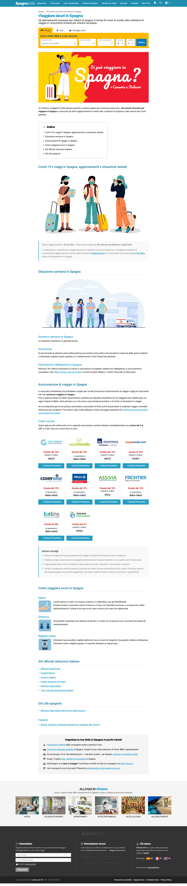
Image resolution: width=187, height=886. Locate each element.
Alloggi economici (53, 807)
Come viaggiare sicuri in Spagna (60, 145)
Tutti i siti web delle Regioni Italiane (57, 690)
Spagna (25, 3)
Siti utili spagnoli (52, 153)
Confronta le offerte (56, 745)
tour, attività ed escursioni (74, 759)
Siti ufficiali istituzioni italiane (58, 149)
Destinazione (47, 40)
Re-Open (141, 253)
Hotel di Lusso (133, 807)
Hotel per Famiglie (106, 807)
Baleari (123, 3)
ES (138, 860)
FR (138, 864)
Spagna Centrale (90, 3)
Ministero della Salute (51, 686)
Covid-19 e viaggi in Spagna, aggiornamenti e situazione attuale (74, 132)
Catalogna (55, 3)
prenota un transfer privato (125, 754)
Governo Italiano (48, 677)
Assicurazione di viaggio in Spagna (61, 141)
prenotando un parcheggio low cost (103, 768)
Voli (61, 30)
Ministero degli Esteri (50, 669)
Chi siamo (145, 843)
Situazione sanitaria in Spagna (59, 136)
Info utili (146, 3)
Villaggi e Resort (159, 807)
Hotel (27, 807)
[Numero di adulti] (120, 43)
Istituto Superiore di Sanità (53, 682)
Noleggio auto (79, 30)
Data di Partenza (105, 40)
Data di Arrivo (85, 40)
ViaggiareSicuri (98, 253)
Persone (120, 40)
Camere (130, 40)
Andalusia (41, 3)
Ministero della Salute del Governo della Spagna (63, 710)
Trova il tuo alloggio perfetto (60, 749)
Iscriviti (23, 869)
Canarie (134, 3)
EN (138, 869)
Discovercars (127, 763)
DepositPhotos (153, 879)
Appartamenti (80, 807)
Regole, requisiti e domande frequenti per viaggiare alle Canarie (70, 724)
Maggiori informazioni (117, 849)
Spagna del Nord (109, 3)
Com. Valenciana (71, 3)
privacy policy (31, 863)
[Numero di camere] (130, 43)
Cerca (141, 42)
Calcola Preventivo (52, 465)
